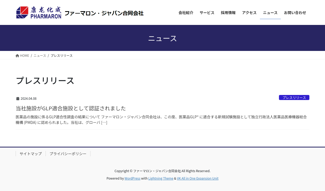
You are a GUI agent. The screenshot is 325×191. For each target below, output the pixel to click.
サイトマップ (31, 153)
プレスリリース (294, 97)
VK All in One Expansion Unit (198, 178)
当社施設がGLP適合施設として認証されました (71, 108)
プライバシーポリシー (68, 153)
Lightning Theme (160, 178)
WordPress (133, 178)
